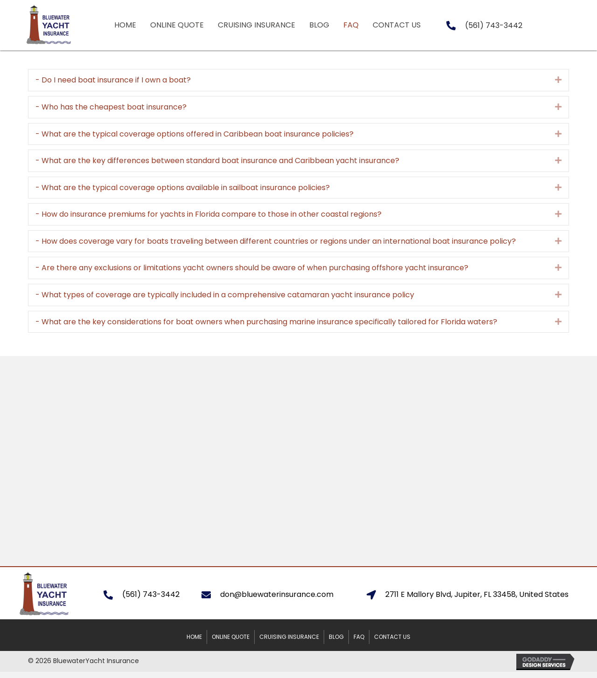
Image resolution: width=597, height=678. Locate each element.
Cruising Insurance (289, 637)
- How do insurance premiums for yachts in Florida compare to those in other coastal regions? (208, 214)
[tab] (298, 80)
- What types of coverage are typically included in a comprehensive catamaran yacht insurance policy (224, 294)
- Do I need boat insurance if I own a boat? (113, 80)
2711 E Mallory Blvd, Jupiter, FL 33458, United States (477, 594)
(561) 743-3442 (151, 594)
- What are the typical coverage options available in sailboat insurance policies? (182, 187)
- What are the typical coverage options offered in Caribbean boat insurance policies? (194, 134)
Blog (336, 637)
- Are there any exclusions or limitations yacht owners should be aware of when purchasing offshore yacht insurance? (251, 267)
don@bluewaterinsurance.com (276, 594)
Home (194, 637)
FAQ (359, 637)
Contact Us (392, 637)
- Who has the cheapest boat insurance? (111, 107)
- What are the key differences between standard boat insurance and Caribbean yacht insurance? (217, 160)
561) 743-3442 (495, 25)
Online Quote (231, 637)
